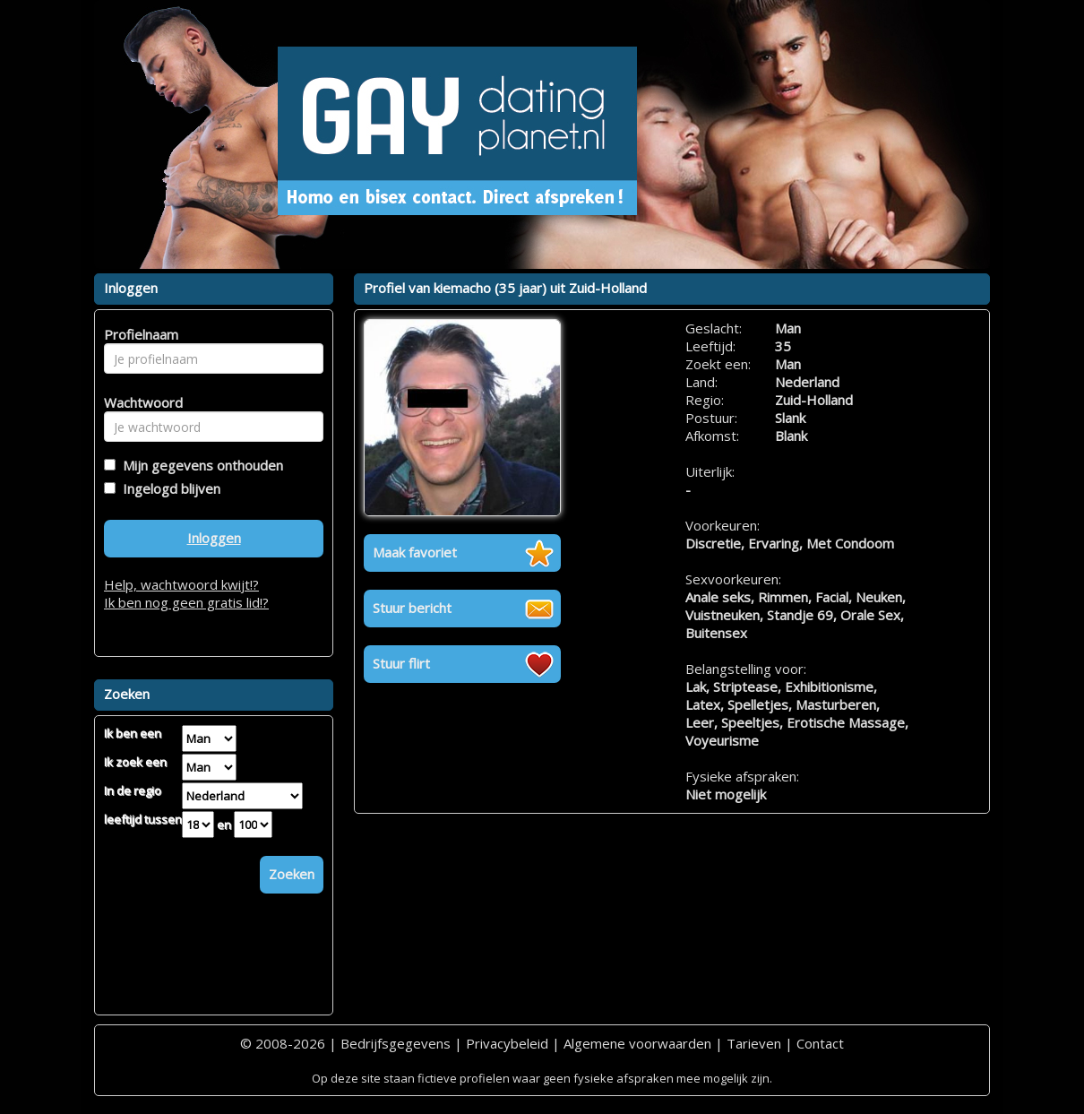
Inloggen (214, 538)
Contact (820, 1043)
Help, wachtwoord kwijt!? (181, 584)
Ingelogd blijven (168, 488)
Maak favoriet (415, 552)
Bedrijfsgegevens (395, 1043)
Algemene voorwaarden (637, 1043)
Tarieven (754, 1043)
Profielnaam (138, 334)
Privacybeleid (507, 1043)
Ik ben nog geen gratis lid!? (186, 602)
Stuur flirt (401, 663)
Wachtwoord (138, 402)
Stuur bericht (412, 608)
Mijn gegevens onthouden (199, 465)
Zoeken (291, 874)
